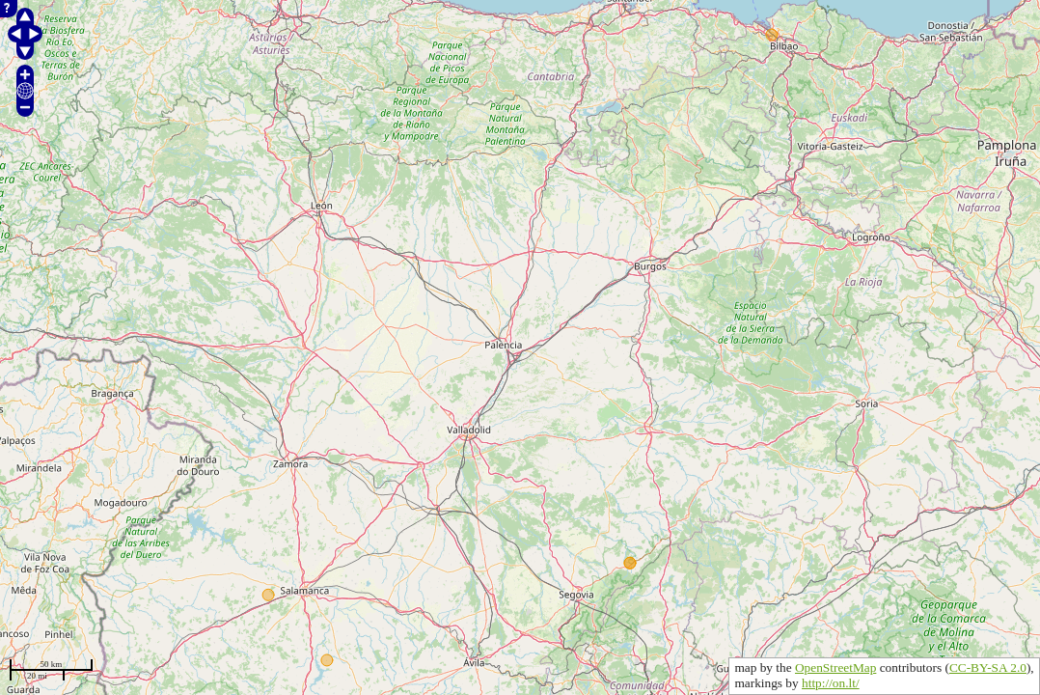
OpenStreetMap (835, 667)
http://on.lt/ (831, 683)
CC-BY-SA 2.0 (987, 667)
